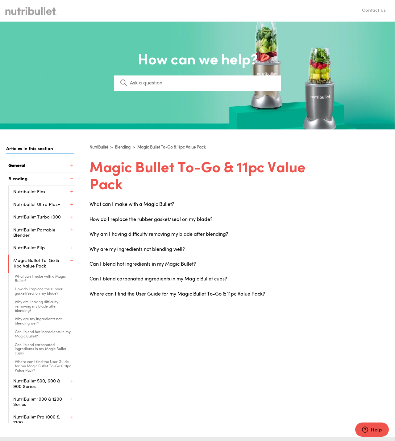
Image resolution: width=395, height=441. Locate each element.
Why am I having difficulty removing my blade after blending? (36, 306)
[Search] (197, 83)
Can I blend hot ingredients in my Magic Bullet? (43, 334)
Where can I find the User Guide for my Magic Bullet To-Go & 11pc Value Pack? (43, 366)
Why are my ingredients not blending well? (38, 321)
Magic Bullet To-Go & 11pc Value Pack (171, 147)
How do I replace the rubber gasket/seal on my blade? (39, 292)
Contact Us (374, 10)
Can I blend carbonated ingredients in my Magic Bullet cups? (40, 349)
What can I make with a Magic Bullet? (40, 279)
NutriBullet (98, 147)
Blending (123, 147)
